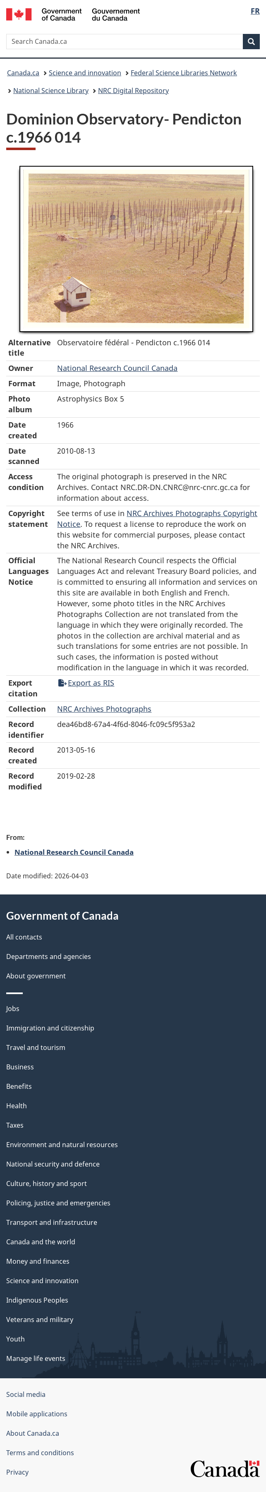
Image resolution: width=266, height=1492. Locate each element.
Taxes (15, 1125)
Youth (15, 1339)
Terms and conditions (40, 1452)
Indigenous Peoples (37, 1300)
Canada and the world (40, 1241)
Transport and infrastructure (51, 1222)
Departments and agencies (48, 956)
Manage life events (35, 1358)
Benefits (19, 1086)
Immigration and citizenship (50, 1028)
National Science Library (51, 90)
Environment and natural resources (62, 1144)
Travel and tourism (35, 1047)
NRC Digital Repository (133, 90)
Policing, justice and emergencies (58, 1202)
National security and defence (53, 1164)
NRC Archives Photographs (104, 709)
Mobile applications (36, 1413)
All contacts (24, 937)
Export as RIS (86, 683)
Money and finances (37, 1261)
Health (16, 1105)
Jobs (12, 1008)
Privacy (17, 1472)
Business (20, 1066)
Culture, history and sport (46, 1183)
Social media (26, 1394)
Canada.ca (23, 72)
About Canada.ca (32, 1433)
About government (36, 975)
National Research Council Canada (117, 368)
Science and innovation (85, 72)
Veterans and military (39, 1319)
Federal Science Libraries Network (184, 72)
